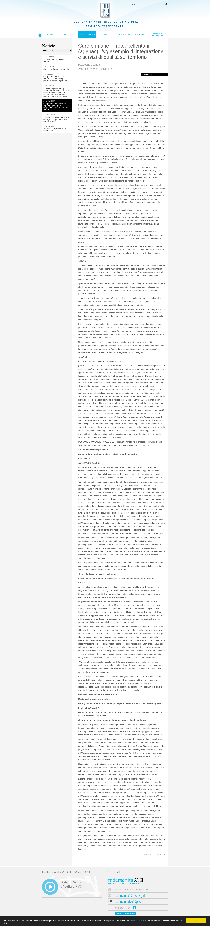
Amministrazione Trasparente (159, 34)
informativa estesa (137, 920)
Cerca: (134, 4)
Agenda (105, 34)
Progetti (69, 34)
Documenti (141, 34)
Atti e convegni (123, 34)
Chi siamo (51, 34)
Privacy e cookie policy (125, 913)
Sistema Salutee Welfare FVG (71, 884)
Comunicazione (87, 34)
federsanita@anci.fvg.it (130, 896)
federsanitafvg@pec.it (129, 902)
